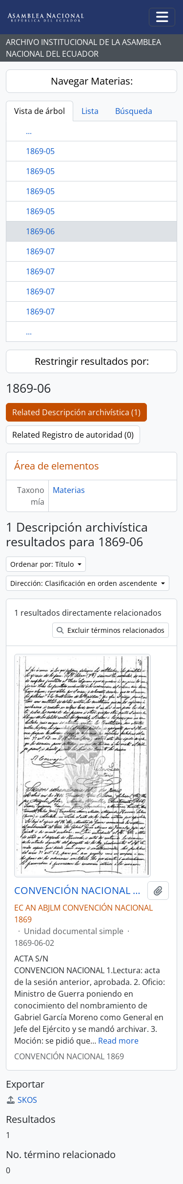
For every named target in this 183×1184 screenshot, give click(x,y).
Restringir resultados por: (92, 361)
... (29, 131)
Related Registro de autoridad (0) (73, 434)
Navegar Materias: (92, 81)
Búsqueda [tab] (133, 111)
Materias (69, 490)
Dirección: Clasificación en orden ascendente (84, 583)
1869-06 (40, 231)
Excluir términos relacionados (110, 630)
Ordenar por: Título (43, 564)
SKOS (21, 1100)
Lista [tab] (90, 111)
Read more (118, 1040)
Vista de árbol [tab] (39, 111)
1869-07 (40, 251)
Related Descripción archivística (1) (76, 412)
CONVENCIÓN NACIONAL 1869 (78, 890)
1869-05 (40, 151)
